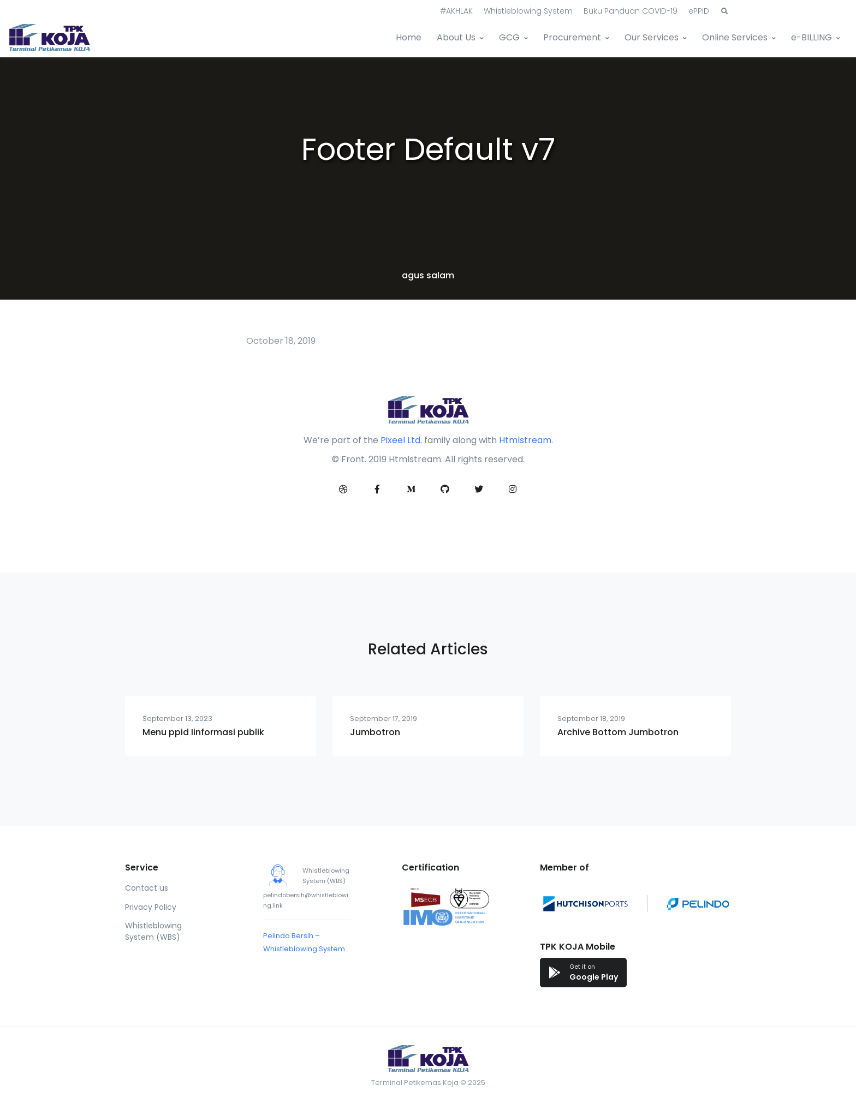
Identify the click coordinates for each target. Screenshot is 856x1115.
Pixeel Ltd (400, 440)
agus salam (428, 275)
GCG (509, 37)
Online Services (735, 37)
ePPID (698, 10)
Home (408, 37)
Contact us (146, 888)
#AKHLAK (456, 10)
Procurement (572, 37)
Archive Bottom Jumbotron (618, 732)
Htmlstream (525, 440)
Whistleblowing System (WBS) (153, 931)
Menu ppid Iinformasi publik (203, 732)
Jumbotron (375, 732)
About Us (456, 37)
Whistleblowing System (528, 10)
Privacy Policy (150, 907)
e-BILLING (811, 37)
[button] (724, 11)
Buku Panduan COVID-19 (630, 10)
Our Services (652, 37)
